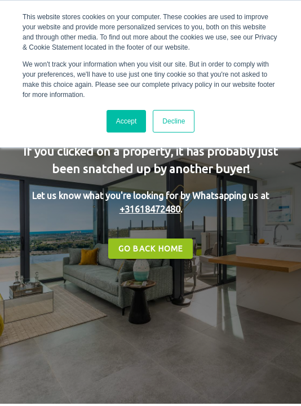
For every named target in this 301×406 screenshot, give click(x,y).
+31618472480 (149, 209)
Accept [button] (126, 121)
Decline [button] (173, 121)
